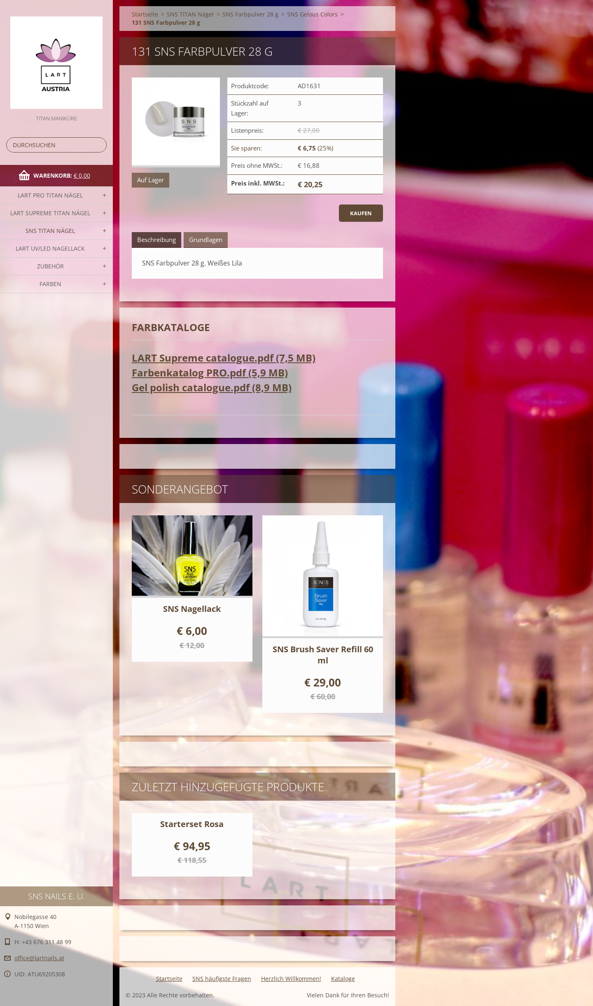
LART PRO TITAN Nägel (50, 195)
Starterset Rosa (192, 824)
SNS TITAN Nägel (50, 231)
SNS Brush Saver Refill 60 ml (323, 655)
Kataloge (343, 978)
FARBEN (50, 284)
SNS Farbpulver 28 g (250, 14)
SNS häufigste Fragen (221, 978)
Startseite (145, 14)
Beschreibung (156, 239)
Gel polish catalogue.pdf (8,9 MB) (212, 387)
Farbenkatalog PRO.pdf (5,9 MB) (210, 372)
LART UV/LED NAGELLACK (50, 248)
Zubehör (50, 266)
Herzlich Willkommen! (291, 978)
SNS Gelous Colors (312, 14)
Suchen (98, 145)
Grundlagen (205, 239)
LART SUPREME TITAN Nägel (50, 213)
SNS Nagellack (192, 608)
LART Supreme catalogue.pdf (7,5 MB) (223, 357)
